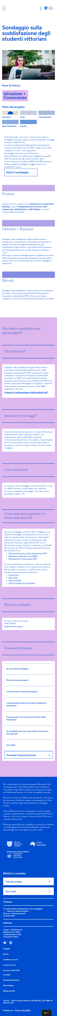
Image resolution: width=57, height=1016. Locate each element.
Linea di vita (14, 575)
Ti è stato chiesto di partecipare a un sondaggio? (23, 909)
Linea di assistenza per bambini (22, 583)
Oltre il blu (13, 578)
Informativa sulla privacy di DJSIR (23, 556)
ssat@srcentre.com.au (13, 626)
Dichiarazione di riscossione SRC (23, 559)
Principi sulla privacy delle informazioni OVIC (28, 553)
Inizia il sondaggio (17, 172)
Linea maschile (15, 580)
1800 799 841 (10, 624)
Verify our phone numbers (18, 911)
